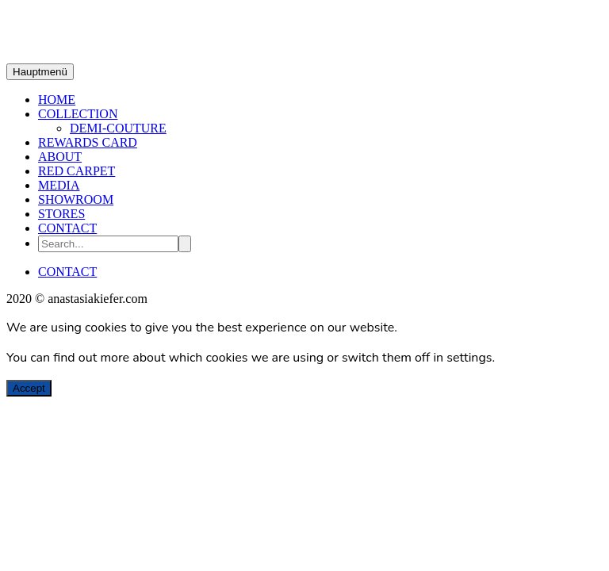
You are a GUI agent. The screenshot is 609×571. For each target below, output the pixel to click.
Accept (29, 388)
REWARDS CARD (87, 142)
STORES (61, 213)
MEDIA (58, 185)
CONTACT (67, 228)
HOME (56, 99)
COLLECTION (77, 114)
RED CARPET (76, 171)
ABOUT (60, 156)
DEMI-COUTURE (118, 128)
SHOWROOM (75, 199)
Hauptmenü (40, 72)
